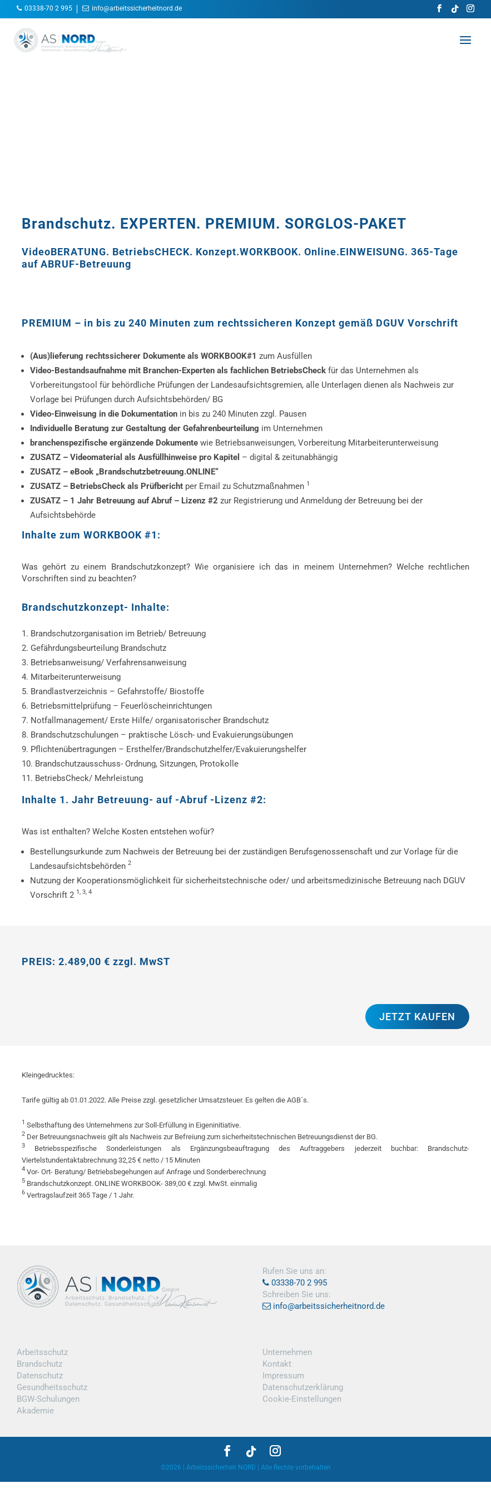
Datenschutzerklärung (302, 1387)
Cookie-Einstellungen (301, 1399)
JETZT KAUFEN (417, 1016)
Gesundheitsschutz (52, 1387)
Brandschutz (39, 1364)
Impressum (283, 1376)
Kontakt (276, 1364)
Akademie (35, 1411)
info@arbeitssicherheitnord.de (137, 8)
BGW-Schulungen (48, 1399)
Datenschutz (40, 1376)
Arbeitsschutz (42, 1352)
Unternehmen (287, 1352)
